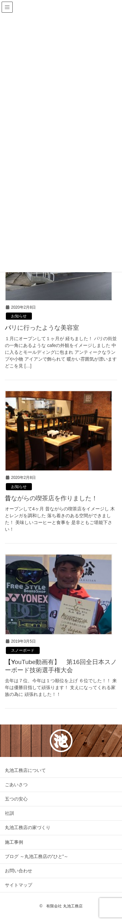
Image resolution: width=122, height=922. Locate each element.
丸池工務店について (25, 770)
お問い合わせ (18, 870)
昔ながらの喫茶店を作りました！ (51, 498)
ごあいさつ (16, 784)
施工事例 (14, 842)
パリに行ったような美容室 (42, 327)
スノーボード (22, 650)
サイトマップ (18, 885)
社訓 (9, 813)
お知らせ (19, 316)
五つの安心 (16, 798)
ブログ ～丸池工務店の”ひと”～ (36, 856)
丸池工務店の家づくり (27, 827)
